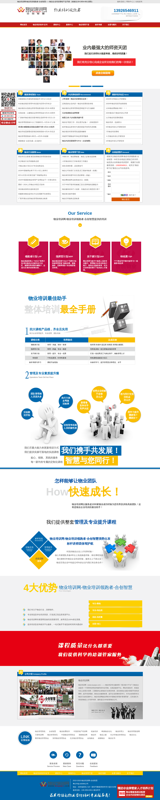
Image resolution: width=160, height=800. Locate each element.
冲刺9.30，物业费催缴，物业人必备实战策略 (79, 157)
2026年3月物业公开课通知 (116, 99)
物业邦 (93, 735)
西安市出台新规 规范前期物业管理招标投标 (34, 157)
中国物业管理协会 (68, 735)
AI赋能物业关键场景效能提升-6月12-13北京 (34, 99)
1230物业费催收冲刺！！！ (116, 108)
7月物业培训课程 (112, 132)
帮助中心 (129, 2)
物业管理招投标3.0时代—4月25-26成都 (33, 136)
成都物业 (101, 738)
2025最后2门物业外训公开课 (117, 113)
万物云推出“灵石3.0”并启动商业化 (31, 166)
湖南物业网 (83, 735)
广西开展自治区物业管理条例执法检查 (32, 198)
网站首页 (23, 25)
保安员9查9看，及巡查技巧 (72, 166)
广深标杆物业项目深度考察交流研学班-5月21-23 (36, 118)
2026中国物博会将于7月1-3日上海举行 (33, 171)
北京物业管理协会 (77, 738)
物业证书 (111, 738)
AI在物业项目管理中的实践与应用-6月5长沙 (34, 104)
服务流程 (120, 2)
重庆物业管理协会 (42, 738)
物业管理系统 (40, 731)
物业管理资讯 (52, 735)
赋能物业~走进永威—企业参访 (30, 141)
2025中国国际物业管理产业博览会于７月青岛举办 (37, 180)
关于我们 (125, 25)
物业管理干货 (84, 25)
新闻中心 (69, 25)
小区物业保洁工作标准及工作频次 (75, 161)
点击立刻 (39, 558)
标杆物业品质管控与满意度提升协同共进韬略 (79, 127)
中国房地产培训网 (80, 731)
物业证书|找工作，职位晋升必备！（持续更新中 (80, 122)
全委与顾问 (112, 25)
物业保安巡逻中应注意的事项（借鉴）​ (76, 175)
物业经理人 (119, 731)
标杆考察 (98, 25)
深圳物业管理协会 (59, 738)
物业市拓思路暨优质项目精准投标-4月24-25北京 (36, 132)
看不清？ (132, 195)
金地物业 (90, 738)
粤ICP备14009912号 (81, 784)
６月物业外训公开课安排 (115, 136)
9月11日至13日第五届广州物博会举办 (32, 175)
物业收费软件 (65, 731)
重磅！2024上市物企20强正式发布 (31, 185)
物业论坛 (132, 735)
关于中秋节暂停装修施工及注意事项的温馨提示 (80, 185)
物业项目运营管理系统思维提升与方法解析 (78, 108)
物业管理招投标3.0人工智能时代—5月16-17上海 (36, 122)
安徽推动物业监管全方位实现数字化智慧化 (34, 194)
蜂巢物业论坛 (107, 731)
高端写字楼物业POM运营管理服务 (75, 136)
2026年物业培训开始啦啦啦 (116, 104)
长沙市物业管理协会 (118, 735)
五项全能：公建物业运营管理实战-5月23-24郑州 (36, 113)
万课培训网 (39, 735)
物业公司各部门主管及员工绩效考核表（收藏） (80, 171)
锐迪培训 (94, 731)
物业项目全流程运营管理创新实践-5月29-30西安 (36, 108)
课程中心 (56, 25)
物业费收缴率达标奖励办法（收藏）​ (76, 180)
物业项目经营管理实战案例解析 (74, 132)
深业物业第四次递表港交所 (28, 189)
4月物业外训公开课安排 (115, 141)
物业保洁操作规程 (69, 194)
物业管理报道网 (134, 731)
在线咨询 (138, 2)
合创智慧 (52, 731)
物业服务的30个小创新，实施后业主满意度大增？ (81, 189)
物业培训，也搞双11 (114, 122)
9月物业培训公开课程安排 (116, 127)
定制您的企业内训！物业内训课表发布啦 (77, 104)
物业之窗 (103, 735)
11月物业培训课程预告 (114, 118)
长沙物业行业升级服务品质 (28, 161)
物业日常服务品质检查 (70, 198)
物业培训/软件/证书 (40, 25)
